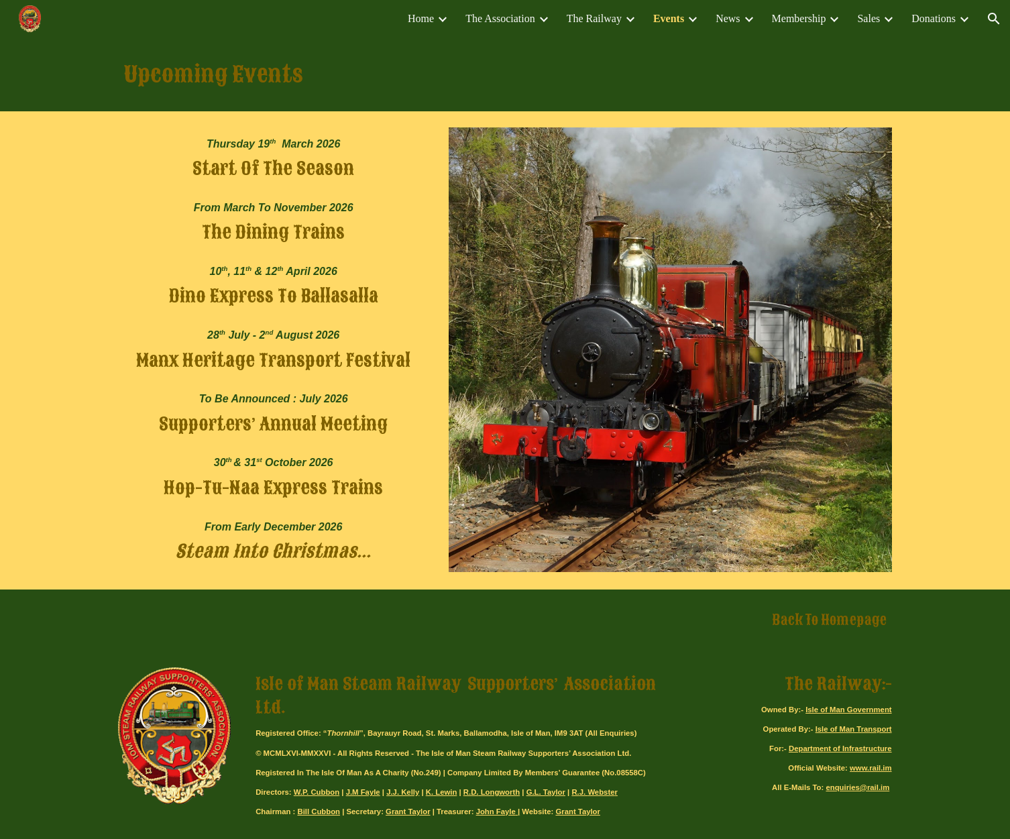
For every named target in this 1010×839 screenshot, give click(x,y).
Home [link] (421, 18)
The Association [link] (500, 18)
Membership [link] (799, 18)
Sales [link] (868, 18)
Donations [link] (933, 18)
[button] (994, 19)
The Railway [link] (594, 18)
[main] (505, 74)
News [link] (728, 18)
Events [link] (668, 18)
